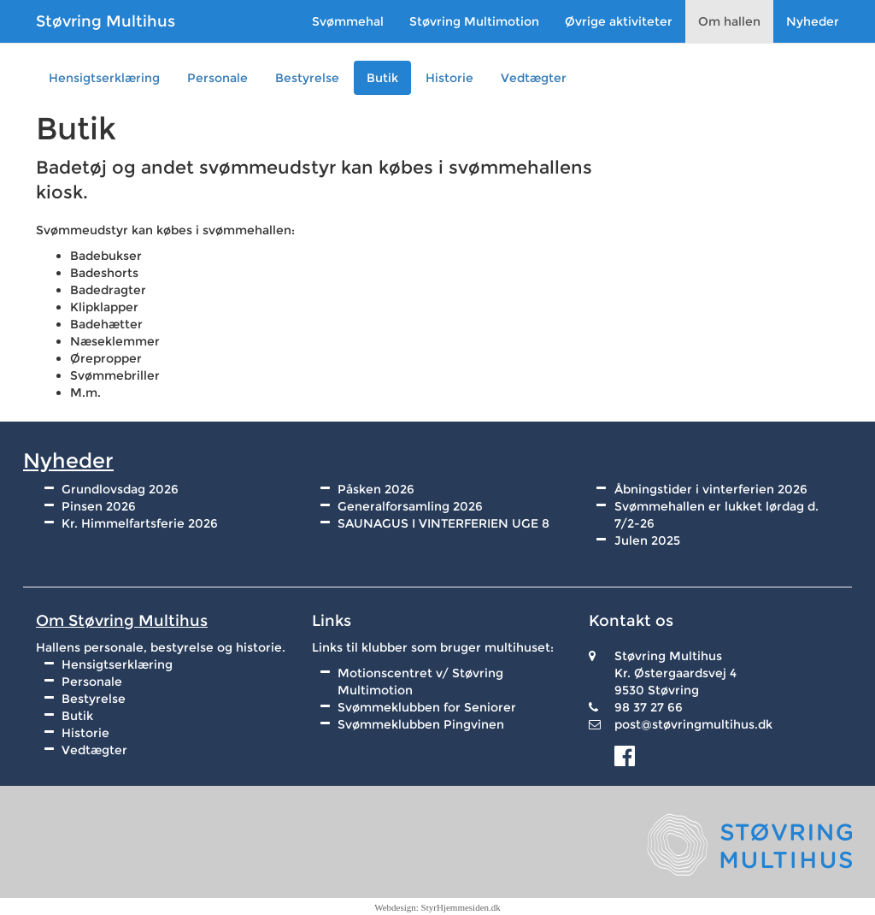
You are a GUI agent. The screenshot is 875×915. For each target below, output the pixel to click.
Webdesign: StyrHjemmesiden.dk (437, 907)
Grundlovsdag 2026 (120, 489)
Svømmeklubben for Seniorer (427, 707)
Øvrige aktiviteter (618, 21)
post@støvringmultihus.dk (693, 724)
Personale (217, 78)
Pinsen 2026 (99, 506)
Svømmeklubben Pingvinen (421, 724)
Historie (449, 78)
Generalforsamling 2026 (410, 506)
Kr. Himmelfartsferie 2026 (140, 523)
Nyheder (812, 21)
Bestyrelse (307, 78)
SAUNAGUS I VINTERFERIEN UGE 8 (443, 523)
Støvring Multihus (105, 21)
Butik (382, 78)
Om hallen (729, 21)
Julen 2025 (647, 540)
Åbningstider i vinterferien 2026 (710, 489)
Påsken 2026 (376, 489)
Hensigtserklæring (104, 78)
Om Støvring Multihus (122, 620)
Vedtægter (534, 78)
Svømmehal (348, 21)
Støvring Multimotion (474, 21)
